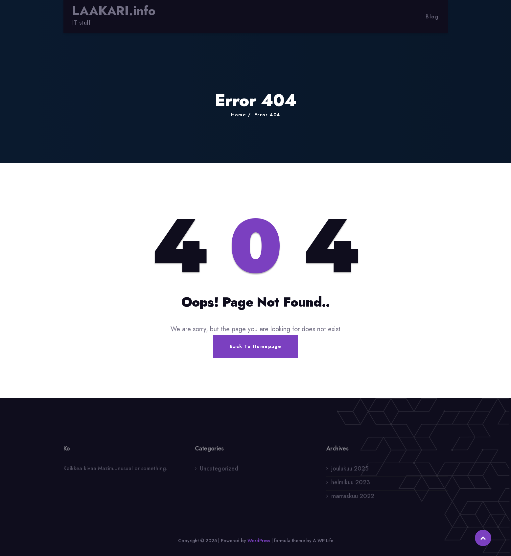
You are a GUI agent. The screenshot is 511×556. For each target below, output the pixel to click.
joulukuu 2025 (350, 470)
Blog (432, 16)
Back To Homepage (255, 346)
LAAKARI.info (113, 11)
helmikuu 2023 (350, 484)
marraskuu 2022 (352, 498)
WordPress (258, 540)
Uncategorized (219, 470)
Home (238, 114)
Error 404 (267, 114)
